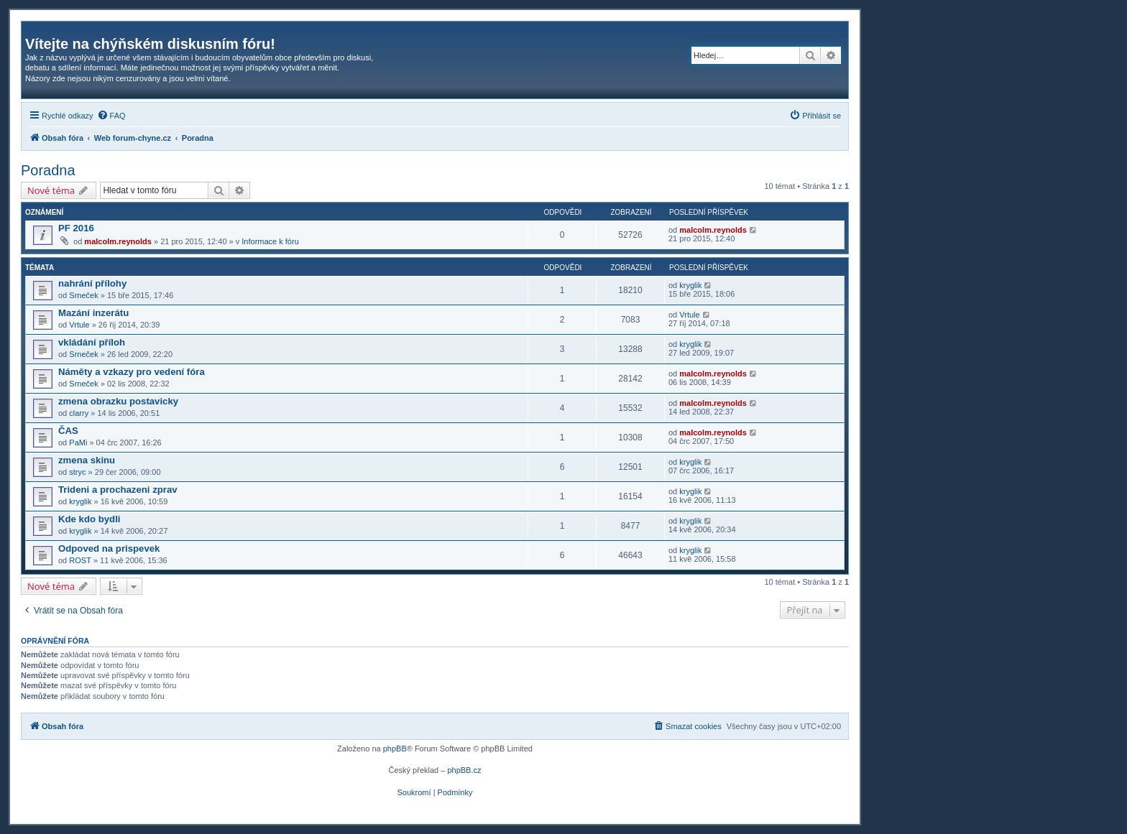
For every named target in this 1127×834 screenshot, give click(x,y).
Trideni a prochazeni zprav (118, 489)
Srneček (83, 295)
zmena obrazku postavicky (118, 401)
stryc (77, 472)
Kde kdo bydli (89, 519)
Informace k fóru (270, 241)
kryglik (690, 285)
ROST (80, 560)
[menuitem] (111, 115)
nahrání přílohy (92, 283)
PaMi (78, 442)
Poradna (48, 170)
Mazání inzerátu (93, 312)
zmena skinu (86, 460)
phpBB (395, 748)
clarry (78, 413)
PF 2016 (76, 228)
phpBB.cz (464, 770)
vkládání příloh (91, 342)
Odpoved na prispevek (109, 548)
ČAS (68, 430)
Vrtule (79, 324)
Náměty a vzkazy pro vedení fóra (131, 371)
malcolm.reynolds (118, 241)
